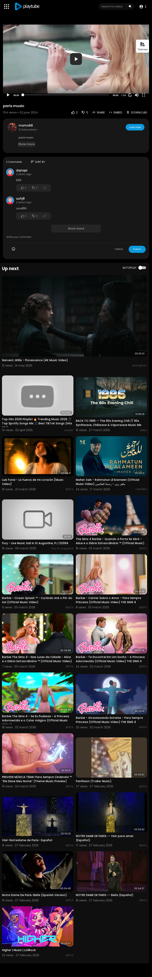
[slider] (66, 94)
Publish (137, 249)
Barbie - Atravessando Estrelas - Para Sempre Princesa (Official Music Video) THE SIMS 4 (109, 720)
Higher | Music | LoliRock (19, 950)
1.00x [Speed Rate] (123, 95)
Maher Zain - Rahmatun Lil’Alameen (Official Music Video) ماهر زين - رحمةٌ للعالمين (107, 482)
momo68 (26, 125)
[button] (142, 6)
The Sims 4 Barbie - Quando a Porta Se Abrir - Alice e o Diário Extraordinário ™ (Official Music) (110, 541)
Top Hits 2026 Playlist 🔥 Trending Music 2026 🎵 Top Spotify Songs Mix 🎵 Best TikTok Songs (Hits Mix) (37, 423)
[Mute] (137, 95)
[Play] (8, 95)
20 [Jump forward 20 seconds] (130, 95)
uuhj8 (20, 198)
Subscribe (135, 127)
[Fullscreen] (143, 95)
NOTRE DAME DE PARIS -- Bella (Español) (104, 895)
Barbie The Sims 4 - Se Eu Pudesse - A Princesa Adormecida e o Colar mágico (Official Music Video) (35, 720)
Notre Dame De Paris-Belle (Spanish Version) (34, 895)
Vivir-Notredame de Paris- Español (27, 840)
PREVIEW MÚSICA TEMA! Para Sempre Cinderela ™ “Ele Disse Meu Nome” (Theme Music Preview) (37, 779)
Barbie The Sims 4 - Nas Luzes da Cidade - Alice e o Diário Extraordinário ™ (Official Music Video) (37, 659)
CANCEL (119, 249)
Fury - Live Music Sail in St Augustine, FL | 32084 (35, 543)
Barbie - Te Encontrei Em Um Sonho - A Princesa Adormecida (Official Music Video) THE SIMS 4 (110, 659)
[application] (76, 59)
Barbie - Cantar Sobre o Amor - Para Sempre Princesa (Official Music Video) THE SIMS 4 (108, 600)
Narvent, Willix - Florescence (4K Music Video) (35, 360)
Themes (142, 46)
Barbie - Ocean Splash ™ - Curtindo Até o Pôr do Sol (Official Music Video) (37, 600)
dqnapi (21, 170)
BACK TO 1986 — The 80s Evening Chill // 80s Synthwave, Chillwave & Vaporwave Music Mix (108, 423)
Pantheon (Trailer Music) (93, 781)
